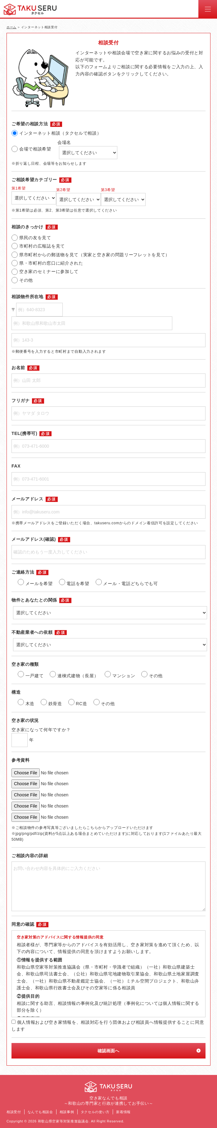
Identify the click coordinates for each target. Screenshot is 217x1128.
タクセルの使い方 (95, 1112)
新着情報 (123, 1112)
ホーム (11, 27)
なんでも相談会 (40, 1112)
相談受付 (14, 1112)
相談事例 (67, 1112)
